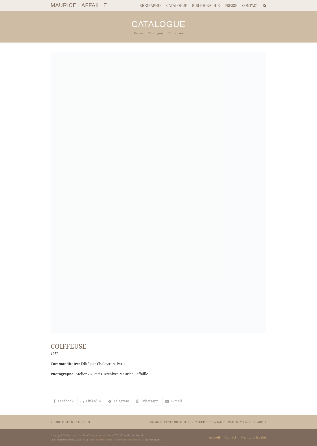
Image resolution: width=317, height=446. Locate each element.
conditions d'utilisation (128, 439)
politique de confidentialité (99, 439)
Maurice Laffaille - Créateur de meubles (88, 435)
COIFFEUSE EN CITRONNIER (70, 422)
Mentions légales (253, 437)
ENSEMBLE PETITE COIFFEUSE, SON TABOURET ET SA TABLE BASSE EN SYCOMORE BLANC (207, 422)
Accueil (214, 437)
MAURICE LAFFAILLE (79, 5)
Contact (230, 437)
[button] (63, 401)
